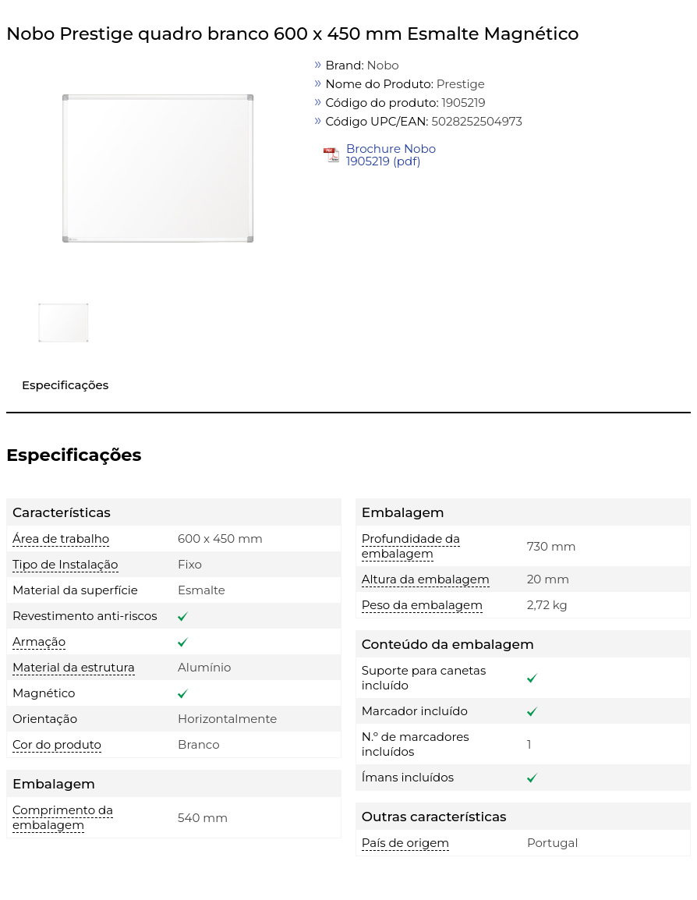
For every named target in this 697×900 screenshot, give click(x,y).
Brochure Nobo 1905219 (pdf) (391, 154)
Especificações (65, 384)
